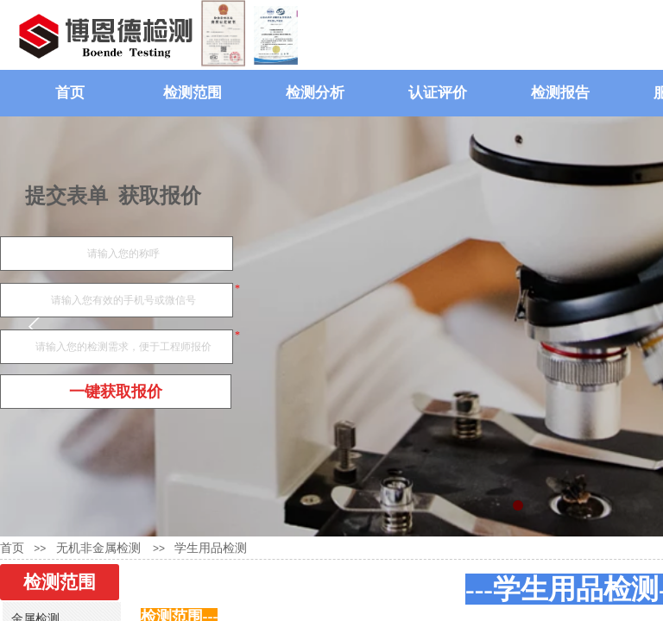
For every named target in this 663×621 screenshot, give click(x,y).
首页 (70, 93)
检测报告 (560, 93)
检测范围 (192, 93)
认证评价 (437, 93)
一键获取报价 (115, 391)
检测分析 (315, 93)
